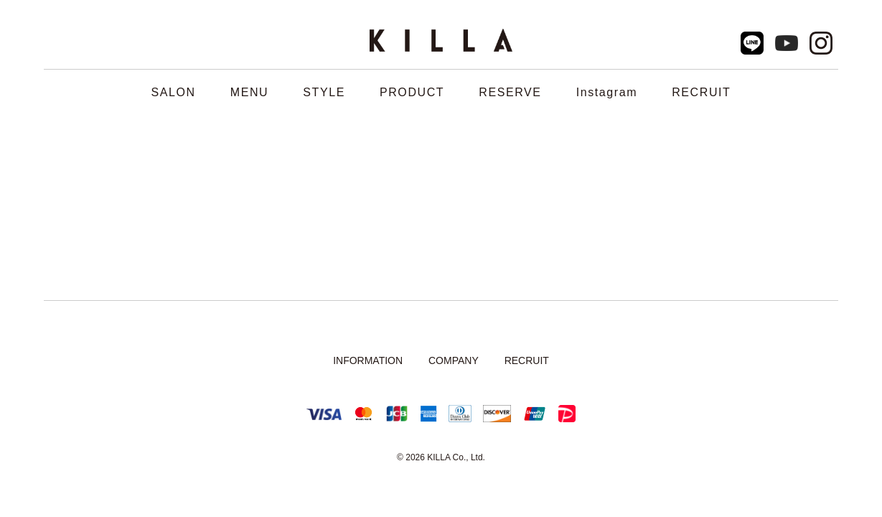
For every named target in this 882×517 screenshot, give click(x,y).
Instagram (607, 92)
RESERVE (510, 92)
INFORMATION (368, 360)
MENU (249, 92)
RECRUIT (701, 92)
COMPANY (453, 360)
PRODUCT (412, 92)
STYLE (324, 92)
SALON (173, 92)
